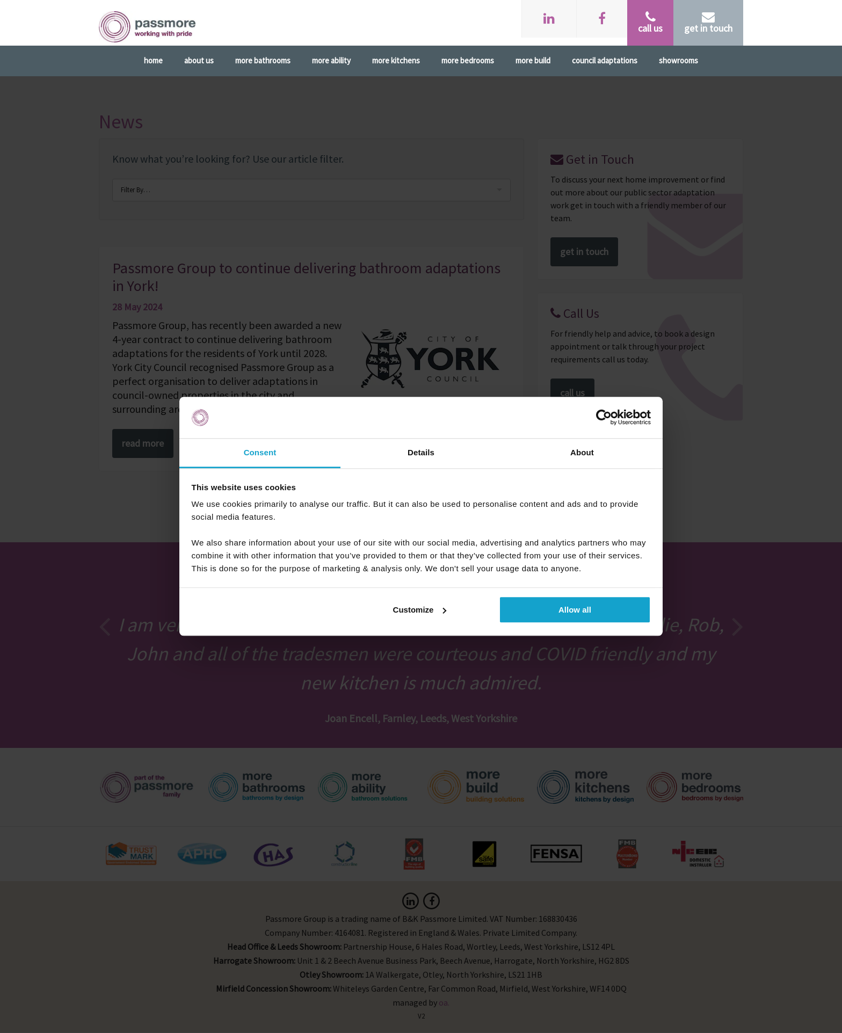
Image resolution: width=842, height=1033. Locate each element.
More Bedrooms (467, 60)
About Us (199, 60)
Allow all (574, 609)
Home (153, 60)
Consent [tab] (260, 452)
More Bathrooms (263, 60)
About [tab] (582, 452)
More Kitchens (396, 60)
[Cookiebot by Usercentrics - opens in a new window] (604, 418)
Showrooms (678, 60)
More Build (533, 60)
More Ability (331, 60)
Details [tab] (421, 452)
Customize (420, 609)
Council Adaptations (604, 60)
